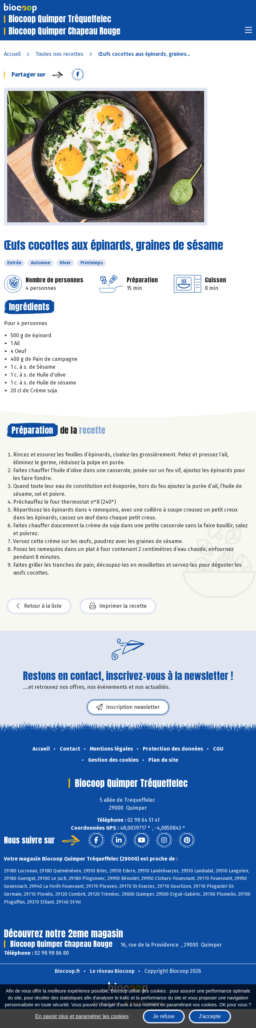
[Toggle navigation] (248, 32)
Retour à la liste (39, 606)
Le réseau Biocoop (112, 971)
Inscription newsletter (128, 707)
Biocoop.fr (67, 971)
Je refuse (164, 1016)
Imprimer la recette (118, 606)
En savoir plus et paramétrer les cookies (82, 1016)
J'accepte (210, 1016)
